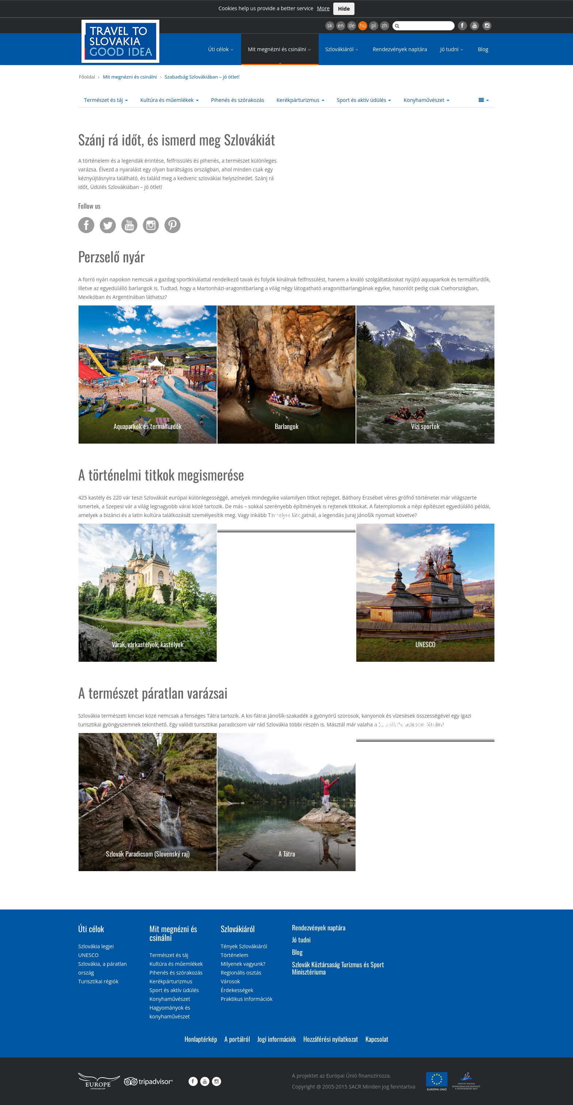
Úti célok (221, 49)
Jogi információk (276, 1039)
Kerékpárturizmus (301, 99)
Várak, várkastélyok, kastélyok (147, 644)
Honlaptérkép (201, 1039)
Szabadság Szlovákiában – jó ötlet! (202, 76)
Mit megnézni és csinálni (280, 49)
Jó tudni (452, 49)
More (323, 8)
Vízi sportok (425, 426)
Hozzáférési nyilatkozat (330, 1039)
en (341, 25)
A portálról (237, 1039)
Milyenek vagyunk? (243, 963)
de (351, 25)
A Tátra (286, 853)
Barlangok (287, 426)
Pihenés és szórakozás (237, 99)
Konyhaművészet (426, 99)
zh (384, 25)
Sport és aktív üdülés (364, 99)
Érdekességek (237, 990)
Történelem (234, 955)
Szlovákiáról (342, 49)
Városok (230, 981)
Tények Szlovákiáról (244, 946)
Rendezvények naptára (400, 49)
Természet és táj (106, 99)
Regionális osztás (241, 972)
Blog (483, 49)
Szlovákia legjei (96, 946)
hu (363, 25)
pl (373, 25)
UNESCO (425, 644)
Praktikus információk (247, 998)
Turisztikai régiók (98, 981)
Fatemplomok (286, 515)
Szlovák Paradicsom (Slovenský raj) (148, 853)
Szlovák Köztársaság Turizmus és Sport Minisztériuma (338, 968)
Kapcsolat (376, 1039)
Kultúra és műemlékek (169, 99)
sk (329, 25)
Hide (344, 8)
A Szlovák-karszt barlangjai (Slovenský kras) (425, 724)
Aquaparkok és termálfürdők (148, 426)
